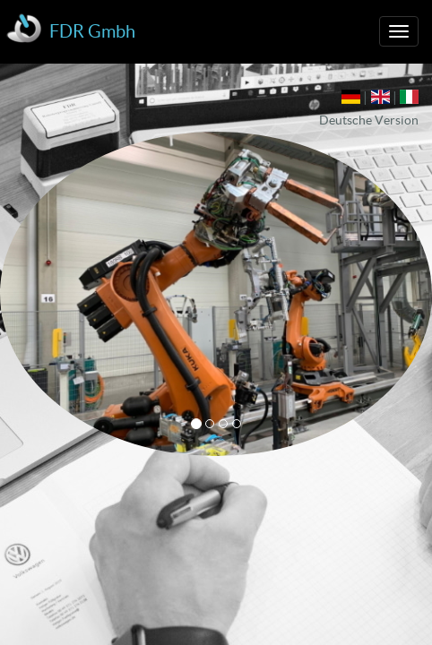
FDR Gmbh (92, 31)
